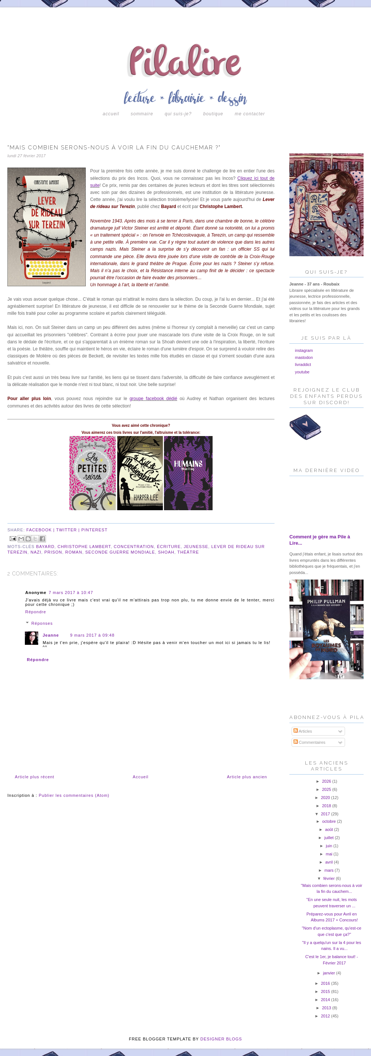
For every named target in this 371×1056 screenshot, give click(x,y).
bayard (45, 546)
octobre (329, 821)
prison (53, 552)
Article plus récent (34, 777)
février (330, 878)
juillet (329, 837)
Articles (302, 731)
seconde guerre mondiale (120, 552)
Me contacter (250, 113)
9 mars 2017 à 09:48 (92, 635)
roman (73, 552)
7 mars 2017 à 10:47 (71, 592)
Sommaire (142, 113)
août (329, 829)
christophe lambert (84, 546)
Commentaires (309, 742)
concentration (134, 546)
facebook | (41, 530)
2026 (327, 781)
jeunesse (196, 546)
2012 (326, 1016)
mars (330, 870)
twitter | (68, 530)
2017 (326, 814)
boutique (213, 113)
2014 (326, 999)
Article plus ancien (247, 777)
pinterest (94, 530)
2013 (327, 1008)
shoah (166, 552)
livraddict (303, 364)
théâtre (188, 552)
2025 (327, 789)
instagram (304, 350)
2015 (326, 991)
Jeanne (51, 635)
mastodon (304, 357)
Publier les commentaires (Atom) (74, 795)
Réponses (42, 623)
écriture (169, 546)
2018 (327, 805)
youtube (302, 372)
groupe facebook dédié (153, 398)
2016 (326, 983)
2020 (326, 797)
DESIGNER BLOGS (221, 1039)
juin (329, 846)
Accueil (111, 113)
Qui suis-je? (178, 113)
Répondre (35, 612)
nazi (35, 552)
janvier (329, 973)
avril (329, 862)
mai (330, 854)
